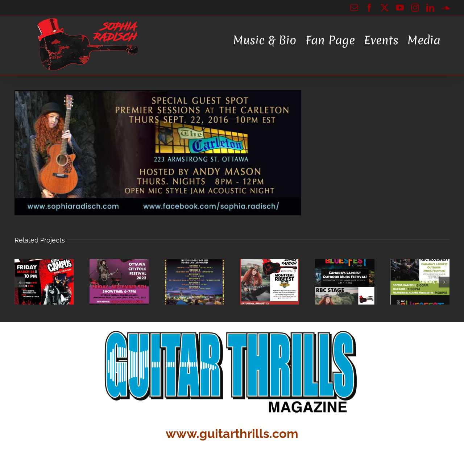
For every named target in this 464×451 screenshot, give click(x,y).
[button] (19, 282)
